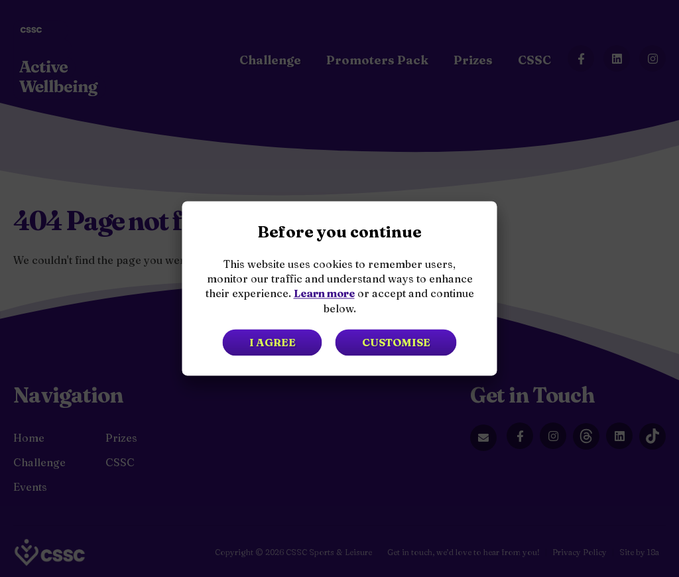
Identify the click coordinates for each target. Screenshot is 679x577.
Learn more (324, 293)
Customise (396, 343)
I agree (272, 343)
